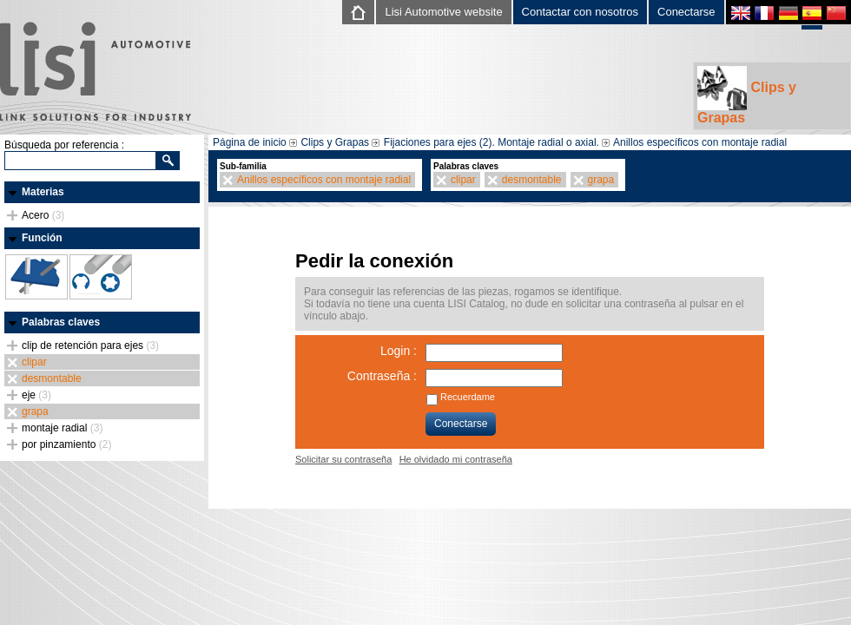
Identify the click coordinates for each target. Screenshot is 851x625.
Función (42, 238)
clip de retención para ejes (90, 345)
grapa (35, 411)
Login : (398, 351)
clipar (34, 362)
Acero (43, 215)
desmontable (52, 378)
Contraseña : (382, 376)
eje (36, 395)
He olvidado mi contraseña (455, 459)
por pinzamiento (66, 444)
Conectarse (686, 11)
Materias (43, 192)
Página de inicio (250, 142)
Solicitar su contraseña (343, 459)
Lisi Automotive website (443, 11)
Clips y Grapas (746, 95)
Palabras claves (61, 322)
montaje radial (62, 428)
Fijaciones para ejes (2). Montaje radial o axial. (491, 142)
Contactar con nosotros (580, 11)
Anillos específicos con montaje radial (700, 142)
